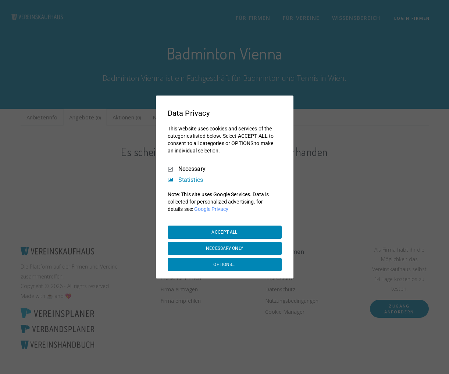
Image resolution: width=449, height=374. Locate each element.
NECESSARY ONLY (224, 248)
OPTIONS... (224, 264)
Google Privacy (211, 209)
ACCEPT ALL (224, 232)
